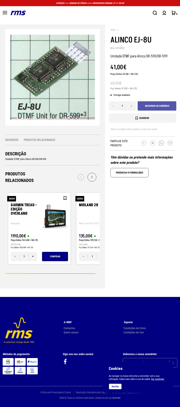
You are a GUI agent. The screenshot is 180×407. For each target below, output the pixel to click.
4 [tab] (84, 273)
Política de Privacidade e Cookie (55, 392)
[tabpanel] (39, 228)
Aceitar (115, 386)
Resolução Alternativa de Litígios (91, 392)
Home (112, 30)
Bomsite (116, 397)
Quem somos (71, 332)
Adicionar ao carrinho (157, 105)
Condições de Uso (134, 332)
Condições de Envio (135, 328)
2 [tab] (39, 273)
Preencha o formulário (129, 172)
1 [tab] (16, 273)
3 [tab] (61, 273)
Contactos (69, 328)
